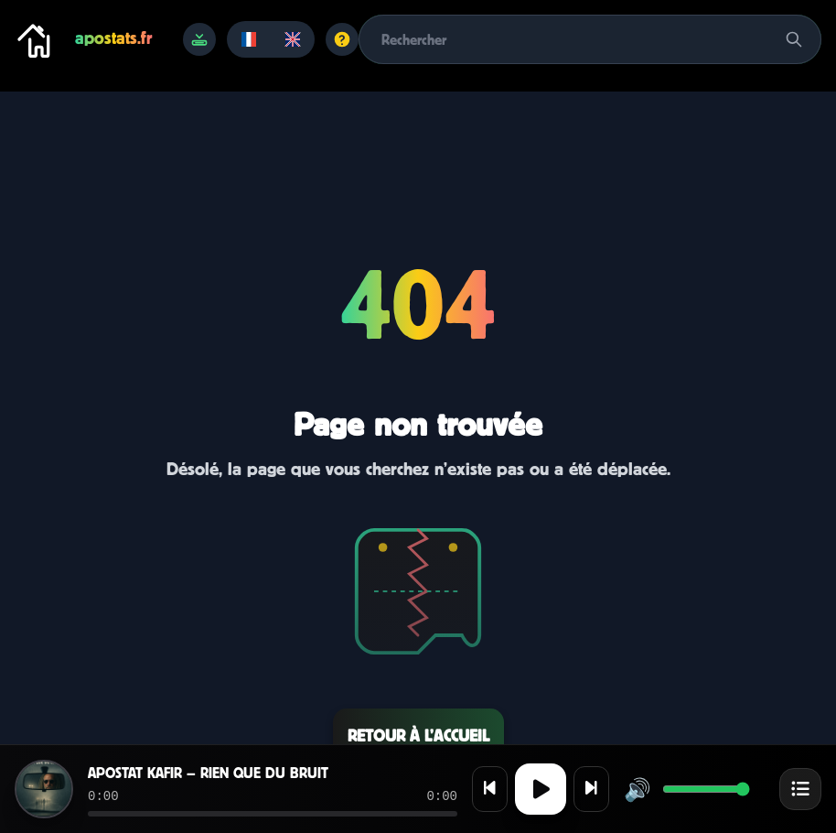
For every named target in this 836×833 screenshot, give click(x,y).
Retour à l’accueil (418, 735)
